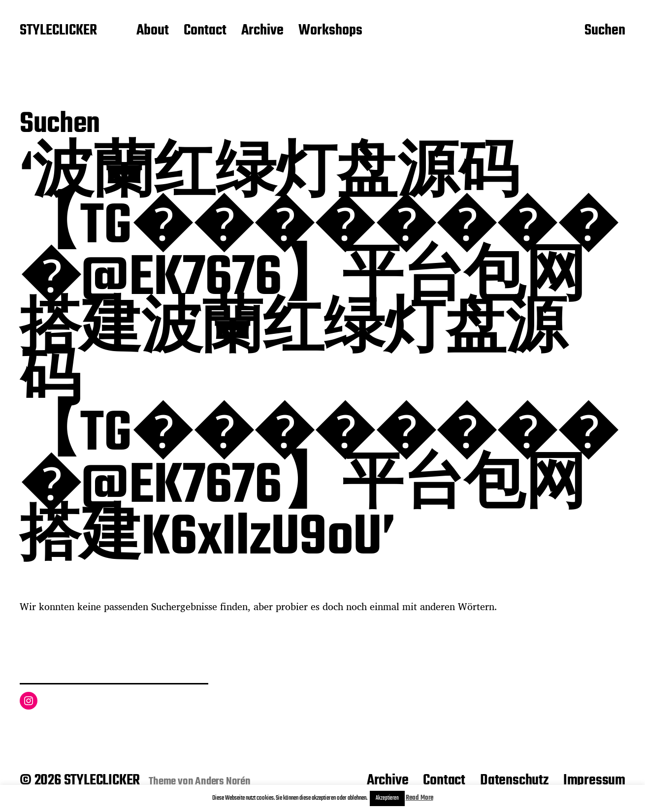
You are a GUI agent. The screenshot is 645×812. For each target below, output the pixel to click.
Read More (419, 798)
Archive (262, 31)
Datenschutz (514, 780)
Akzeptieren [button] (387, 798)
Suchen (604, 31)
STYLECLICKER (58, 31)
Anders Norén (223, 781)
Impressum (594, 780)
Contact (205, 31)
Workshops (330, 31)
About (152, 31)
